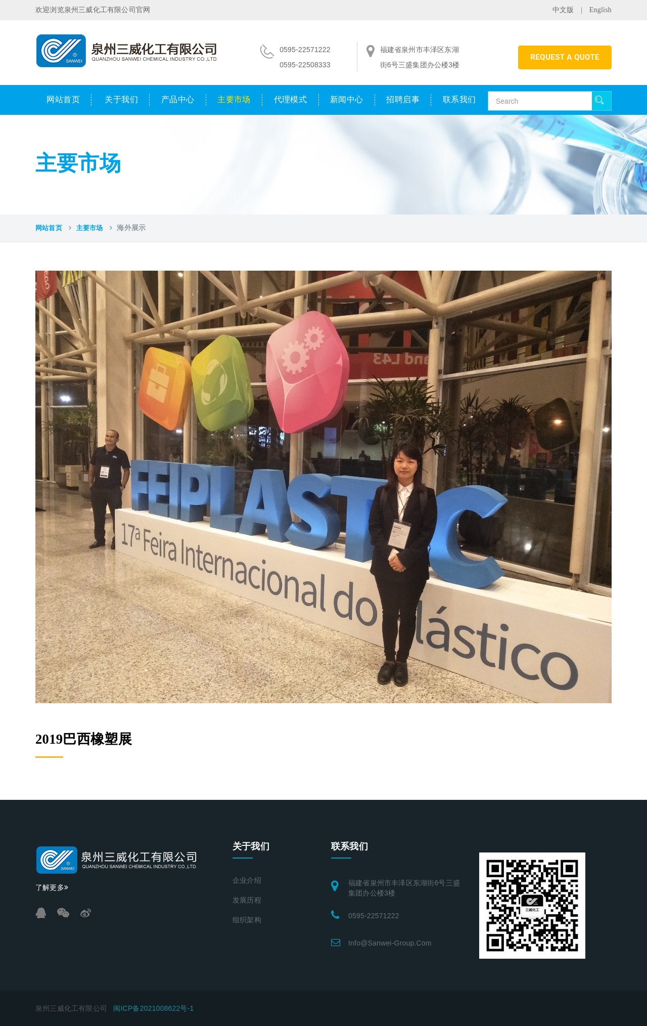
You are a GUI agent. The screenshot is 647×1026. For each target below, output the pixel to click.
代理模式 (290, 99)
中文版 (563, 10)
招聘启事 (403, 99)
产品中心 (178, 99)
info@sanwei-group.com (390, 943)
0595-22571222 (373, 916)
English (600, 10)
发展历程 (247, 900)
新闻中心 (346, 99)
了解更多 (51, 887)
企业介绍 (247, 880)
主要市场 (234, 99)
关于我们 (121, 99)
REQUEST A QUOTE (564, 57)
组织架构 (247, 920)
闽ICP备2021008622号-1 (153, 1008)
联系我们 (459, 99)
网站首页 (63, 99)
